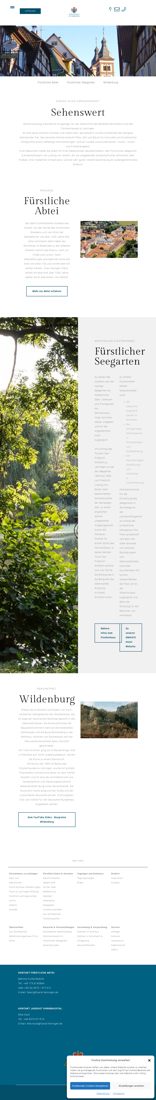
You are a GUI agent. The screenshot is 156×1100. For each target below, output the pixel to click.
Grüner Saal (49, 887)
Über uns (14, 878)
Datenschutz (103, 1093)
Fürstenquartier (51, 918)
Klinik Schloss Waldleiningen (25, 887)
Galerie (13, 905)
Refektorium (49, 891)
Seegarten (48, 905)
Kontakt (13, 909)
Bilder (80, 882)
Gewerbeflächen (86, 945)
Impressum (119, 1093)
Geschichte (15, 882)
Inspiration (117, 878)
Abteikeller (49, 900)
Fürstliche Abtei (48, 82)
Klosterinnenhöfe (52, 909)
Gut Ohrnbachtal (52, 914)
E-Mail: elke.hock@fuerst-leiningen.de (40, 1023)
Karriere (115, 936)
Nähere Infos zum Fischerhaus (108, 633)
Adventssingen (51, 945)
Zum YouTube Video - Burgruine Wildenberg (47, 819)
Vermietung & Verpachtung (92, 927)
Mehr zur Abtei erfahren (46, 291)
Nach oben (78, 860)
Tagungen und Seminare (90, 873)
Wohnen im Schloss (88, 931)
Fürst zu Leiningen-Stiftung (24, 891)
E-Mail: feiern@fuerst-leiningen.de (38, 992)
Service (115, 927)
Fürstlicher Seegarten (81, 82)
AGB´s (114, 949)
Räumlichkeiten (51, 878)
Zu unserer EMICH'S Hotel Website (131, 637)
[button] (149, 1060)
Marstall (47, 896)
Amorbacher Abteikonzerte (57, 931)
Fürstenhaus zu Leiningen (23, 873)
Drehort (115, 873)
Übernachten (16, 927)
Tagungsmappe (85, 878)
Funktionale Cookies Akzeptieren (90, 1085)
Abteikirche (49, 882)
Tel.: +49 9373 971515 (31, 1019)
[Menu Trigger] (12, 7)
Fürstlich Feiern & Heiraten (58, 873)
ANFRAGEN (30, 11)
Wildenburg (110, 82)
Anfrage (115, 931)
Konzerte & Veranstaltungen (58, 927)
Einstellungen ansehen (131, 1085)
